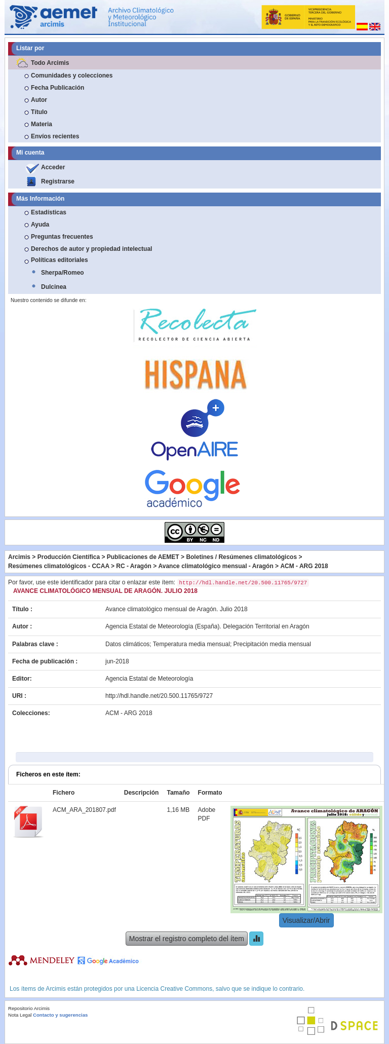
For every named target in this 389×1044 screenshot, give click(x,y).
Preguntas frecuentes (62, 236)
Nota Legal (19, 1015)
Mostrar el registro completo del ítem (186, 939)
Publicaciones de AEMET (143, 557)
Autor (39, 99)
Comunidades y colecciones (71, 75)
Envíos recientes (55, 136)
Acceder (53, 167)
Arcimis (19, 557)
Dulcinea (53, 286)
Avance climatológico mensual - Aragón (216, 566)
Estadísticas (48, 212)
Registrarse (57, 181)
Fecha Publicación (57, 87)
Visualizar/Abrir (306, 920)
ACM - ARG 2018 (304, 566)
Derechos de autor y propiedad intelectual (91, 248)
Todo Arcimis (50, 62)
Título (39, 112)
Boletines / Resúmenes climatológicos (241, 557)
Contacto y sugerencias (60, 1015)
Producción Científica (68, 557)
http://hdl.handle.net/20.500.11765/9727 (159, 695)
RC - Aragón (133, 566)
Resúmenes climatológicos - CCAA (58, 566)
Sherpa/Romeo (62, 272)
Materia (41, 124)
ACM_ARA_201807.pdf (84, 809)
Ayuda (40, 224)
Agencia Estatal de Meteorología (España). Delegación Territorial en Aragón (207, 626)
